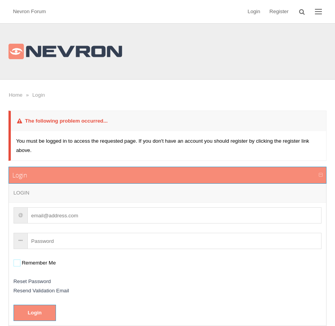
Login (38, 95)
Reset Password (32, 281)
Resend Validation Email (41, 291)
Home (16, 95)
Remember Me (38, 263)
